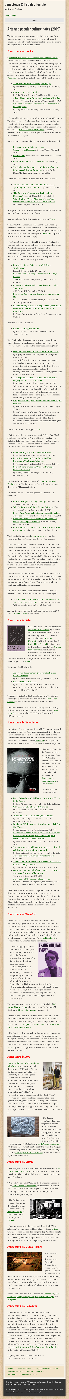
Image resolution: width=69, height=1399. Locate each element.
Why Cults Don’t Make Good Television (30, 807)
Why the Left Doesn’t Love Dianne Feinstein (33, 507)
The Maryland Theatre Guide (32, 1024)
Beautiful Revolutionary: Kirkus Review (30, 161)
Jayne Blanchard (47, 938)
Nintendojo (49, 1294)
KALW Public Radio (18, 614)
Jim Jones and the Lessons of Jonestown (31, 879)
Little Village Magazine (48, 1144)
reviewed (39, 740)
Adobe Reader (25, 1384)
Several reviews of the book (31, 129)
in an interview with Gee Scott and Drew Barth (34, 1347)
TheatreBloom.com (27, 1010)
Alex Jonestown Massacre (24, 1185)
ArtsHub (46, 233)
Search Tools (10, 15)
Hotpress (11, 1299)
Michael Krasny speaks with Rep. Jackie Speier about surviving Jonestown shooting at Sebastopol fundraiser (37, 308)
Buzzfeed (11, 78)
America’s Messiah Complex (26, 92)
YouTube (11, 1220)
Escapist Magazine (25, 1296)
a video (55, 1229)
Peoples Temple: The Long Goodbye (29, 501)
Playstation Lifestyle (44, 1296)
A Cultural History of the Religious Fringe (32, 83)
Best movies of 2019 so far (25, 681)
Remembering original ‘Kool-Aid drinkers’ (32, 452)
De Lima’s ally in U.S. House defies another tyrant (36, 351)
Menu (34, 20)
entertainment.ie (49, 781)
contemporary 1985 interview (29, 1152)
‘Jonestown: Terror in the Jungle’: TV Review (33, 815)
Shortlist (49, 784)
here (52, 219)
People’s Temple (14, 1211)
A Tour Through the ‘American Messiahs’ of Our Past (37, 98)
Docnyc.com (47, 778)
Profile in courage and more (26, 328)
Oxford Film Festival (37, 644)
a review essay (38, 536)
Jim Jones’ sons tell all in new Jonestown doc (33, 856)
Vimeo (28, 661)
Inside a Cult (19, 155)
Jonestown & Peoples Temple (25, 4)
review (10, 1047)
